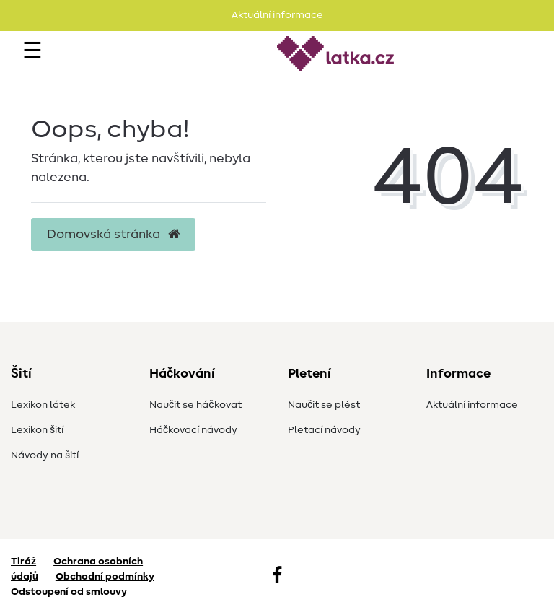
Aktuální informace (472, 405)
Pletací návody (324, 430)
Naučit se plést (324, 405)
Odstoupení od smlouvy (69, 592)
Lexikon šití (37, 430)
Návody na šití (45, 455)
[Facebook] (277, 577)
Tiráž (23, 562)
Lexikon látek (43, 405)
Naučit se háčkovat (195, 405)
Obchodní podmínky (105, 577)
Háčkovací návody (193, 430)
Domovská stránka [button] (113, 234)
